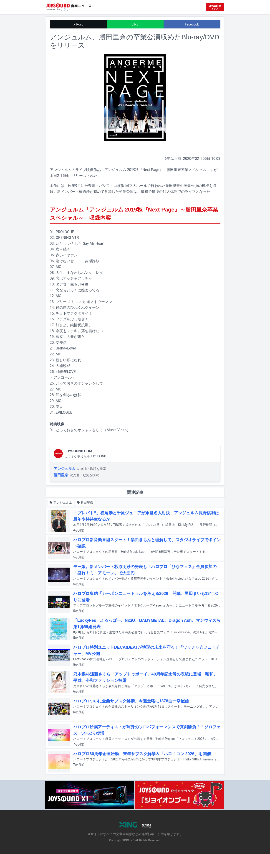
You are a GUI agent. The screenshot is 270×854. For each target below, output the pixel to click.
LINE (135, 24)
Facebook (192, 24)
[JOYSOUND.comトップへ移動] (215, 7)
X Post (78, 24)
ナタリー (66, 9)
